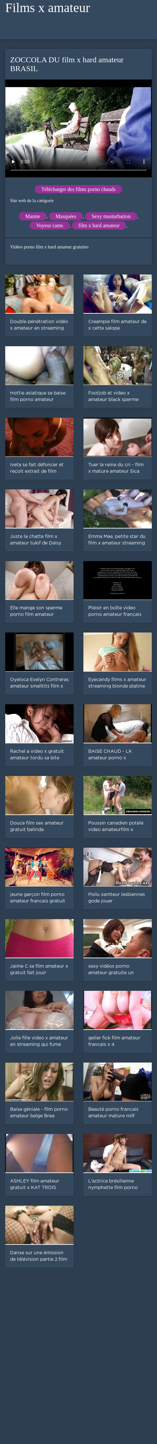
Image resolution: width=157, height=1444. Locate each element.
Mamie (32, 216)
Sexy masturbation (111, 216)
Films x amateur (47, 7)
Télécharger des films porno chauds (78, 189)
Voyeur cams (49, 225)
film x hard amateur (99, 225)
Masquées (65, 216)
